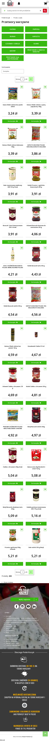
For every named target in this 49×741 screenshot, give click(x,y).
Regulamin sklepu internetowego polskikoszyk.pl (22, 620)
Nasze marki (10, 628)
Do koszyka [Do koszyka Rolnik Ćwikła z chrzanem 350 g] (35, 403)
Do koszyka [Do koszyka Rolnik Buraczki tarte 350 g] (35, 282)
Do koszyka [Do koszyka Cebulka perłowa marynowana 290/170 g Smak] (35, 524)
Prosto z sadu (18, 18)
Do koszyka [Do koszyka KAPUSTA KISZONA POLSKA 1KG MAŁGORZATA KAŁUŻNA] (35, 322)
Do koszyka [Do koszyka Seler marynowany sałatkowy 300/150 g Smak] (11, 202)
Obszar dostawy (8, 582)
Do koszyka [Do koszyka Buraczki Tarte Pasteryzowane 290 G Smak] (11, 242)
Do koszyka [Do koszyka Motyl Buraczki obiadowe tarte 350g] (11, 524)
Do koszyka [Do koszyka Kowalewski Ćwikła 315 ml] (35, 363)
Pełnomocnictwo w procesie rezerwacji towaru (21, 618)
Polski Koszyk (6, 18)
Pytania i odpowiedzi (13, 645)
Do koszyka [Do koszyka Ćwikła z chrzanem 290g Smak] (11, 483)
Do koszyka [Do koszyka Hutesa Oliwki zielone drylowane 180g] (11, 161)
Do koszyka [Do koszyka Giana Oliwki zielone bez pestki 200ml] (11, 121)
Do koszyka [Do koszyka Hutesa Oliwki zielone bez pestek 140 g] (11, 363)
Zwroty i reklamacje (12, 643)
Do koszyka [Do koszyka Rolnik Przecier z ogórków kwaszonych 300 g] (35, 202)
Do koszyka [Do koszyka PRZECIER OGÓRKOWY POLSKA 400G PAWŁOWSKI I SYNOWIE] (11, 443)
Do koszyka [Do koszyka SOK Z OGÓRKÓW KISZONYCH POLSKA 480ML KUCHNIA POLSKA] (11, 282)
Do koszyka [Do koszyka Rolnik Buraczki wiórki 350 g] (11, 322)
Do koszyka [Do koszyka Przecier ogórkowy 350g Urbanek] (11, 564)
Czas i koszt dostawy (13, 639)
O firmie (8, 624)
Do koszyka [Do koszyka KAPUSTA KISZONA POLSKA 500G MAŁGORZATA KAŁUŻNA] (35, 161)
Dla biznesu (10, 630)
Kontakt (8, 616)
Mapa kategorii (11, 626)
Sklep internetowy (22, 736)
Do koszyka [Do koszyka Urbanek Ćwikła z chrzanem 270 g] (11, 403)
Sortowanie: (6, 67)
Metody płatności (11, 641)
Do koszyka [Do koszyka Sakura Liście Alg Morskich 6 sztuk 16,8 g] (35, 483)
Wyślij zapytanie (28, 599)
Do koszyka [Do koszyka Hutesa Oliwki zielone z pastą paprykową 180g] (35, 121)
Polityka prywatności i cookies (16, 622)
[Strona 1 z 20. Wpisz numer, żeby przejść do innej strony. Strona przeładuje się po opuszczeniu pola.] (22, 79)
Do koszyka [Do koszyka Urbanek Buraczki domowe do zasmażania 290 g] (35, 242)
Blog (7, 632)
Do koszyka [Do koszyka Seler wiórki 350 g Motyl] (35, 564)
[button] (3, 4)
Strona (18, 79)
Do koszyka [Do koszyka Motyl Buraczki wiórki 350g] (35, 443)
